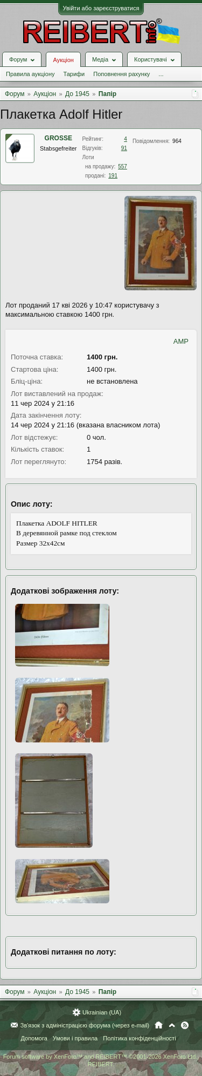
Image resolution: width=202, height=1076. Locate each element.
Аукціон (63, 60)
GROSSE (58, 138)
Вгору (172, 1025)
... (160, 74)
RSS (185, 1025)
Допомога (33, 1038)
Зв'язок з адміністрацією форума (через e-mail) (85, 1025)
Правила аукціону (30, 74)
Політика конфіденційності (139, 1038)
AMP (181, 341)
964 (177, 141)
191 (112, 176)
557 (122, 166)
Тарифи (74, 74)
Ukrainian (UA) (101, 1012)
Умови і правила (75, 1038)
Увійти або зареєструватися (101, 8)
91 (124, 148)
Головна (159, 1025)
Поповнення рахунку (121, 74)
